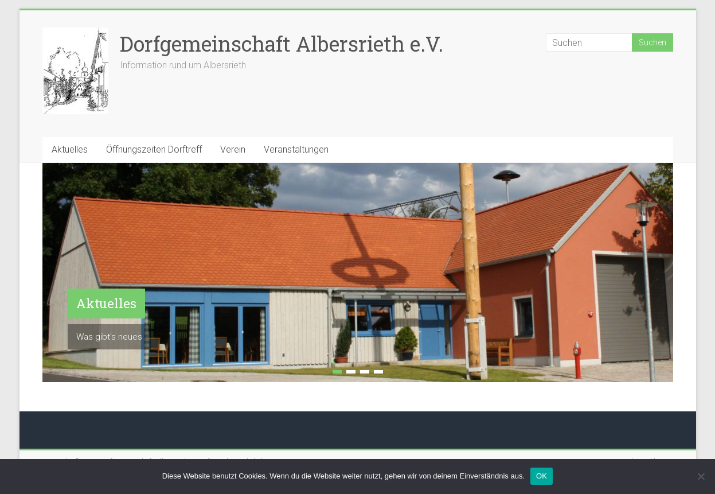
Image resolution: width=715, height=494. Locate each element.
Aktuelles (70, 149)
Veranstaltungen (296, 149)
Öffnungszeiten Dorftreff (154, 149)
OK (541, 476)
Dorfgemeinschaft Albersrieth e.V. (281, 43)
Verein (232, 149)
